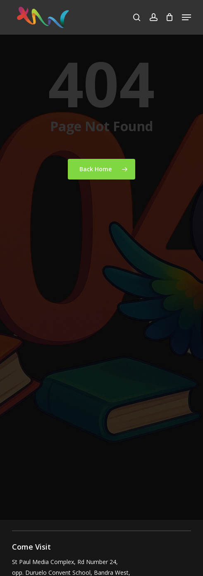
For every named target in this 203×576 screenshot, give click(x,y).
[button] (186, 17)
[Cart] (170, 17)
